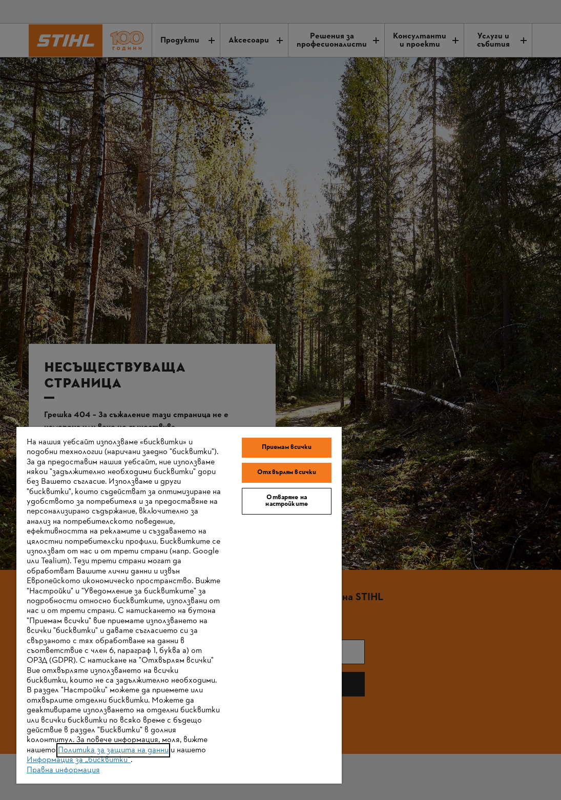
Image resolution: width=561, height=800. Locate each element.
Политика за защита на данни (113, 750)
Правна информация (63, 770)
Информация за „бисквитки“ (79, 760)
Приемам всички (287, 447)
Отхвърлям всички (286, 472)
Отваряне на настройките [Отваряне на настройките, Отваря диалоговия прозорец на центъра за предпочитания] (286, 501)
